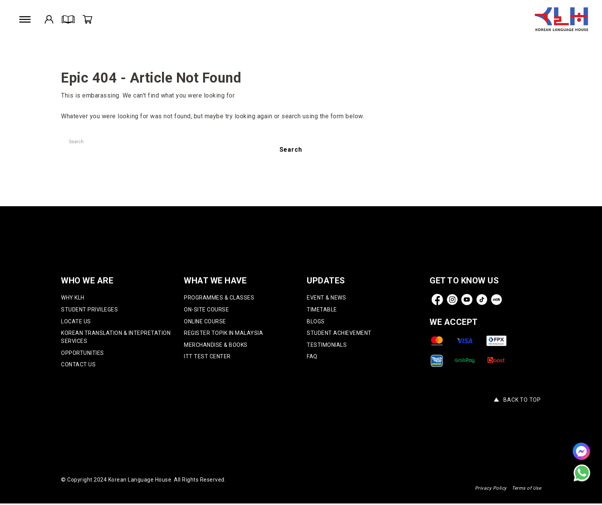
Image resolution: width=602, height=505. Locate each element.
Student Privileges (89, 310)
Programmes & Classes (219, 298)
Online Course (205, 322)
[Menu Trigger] (26, 19)
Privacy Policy (491, 489)
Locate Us (76, 322)
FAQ (312, 357)
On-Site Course (206, 310)
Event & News (326, 298)
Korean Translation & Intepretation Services (115, 338)
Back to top (522, 401)
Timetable (322, 310)
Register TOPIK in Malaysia (223, 334)
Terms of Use (526, 489)
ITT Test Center (207, 357)
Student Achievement (339, 334)
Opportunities (82, 354)
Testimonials (327, 346)
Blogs (316, 322)
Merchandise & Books (216, 346)
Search (291, 150)
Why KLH (72, 298)
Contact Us (78, 366)
